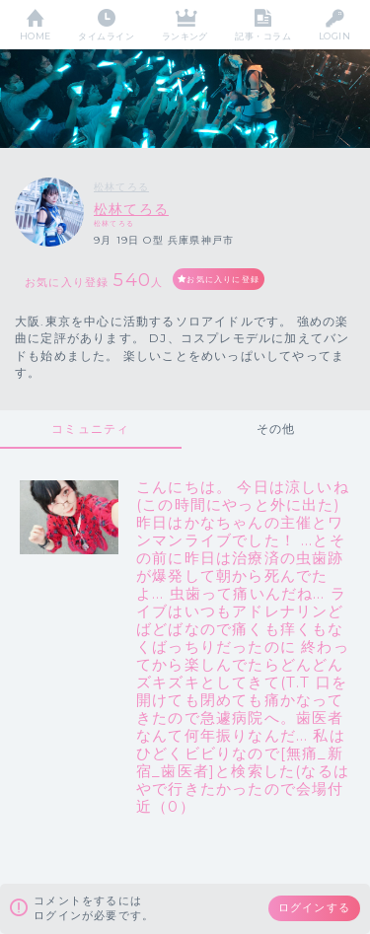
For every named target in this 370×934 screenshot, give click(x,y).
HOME (35, 36)
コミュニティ (90, 428)
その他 (276, 428)
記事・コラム (263, 36)
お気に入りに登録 (222, 279)
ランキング (185, 36)
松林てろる (121, 186)
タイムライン (106, 36)
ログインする (314, 907)
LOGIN (334, 36)
